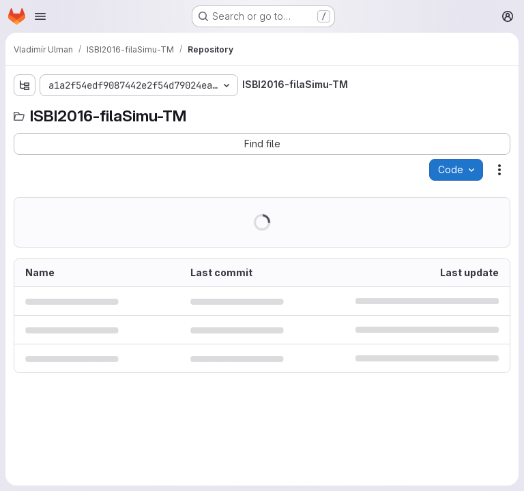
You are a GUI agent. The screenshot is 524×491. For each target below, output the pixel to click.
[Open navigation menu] (40, 16)
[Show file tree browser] (24, 85)
